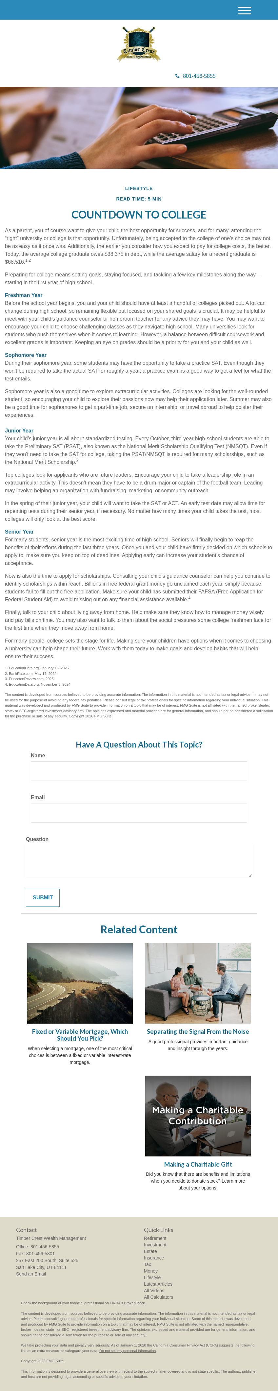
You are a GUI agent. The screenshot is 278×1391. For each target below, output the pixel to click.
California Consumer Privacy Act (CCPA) (185, 1345)
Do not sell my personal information (127, 1351)
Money (151, 1271)
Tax (147, 1264)
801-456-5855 (195, 76)
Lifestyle (152, 1277)
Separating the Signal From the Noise (198, 1031)
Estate (150, 1251)
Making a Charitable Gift (198, 1164)
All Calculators (158, 1297)
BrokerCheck (134, 1303)
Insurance (154, 1257)
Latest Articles (158, 1284)
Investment (155, 1244)
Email (38, 797)
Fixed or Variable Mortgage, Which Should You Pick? (80, 1035)
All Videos (154, 1290)
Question (37, 839)
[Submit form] (43, 898)
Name (38, 755)
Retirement (155, 1238)
